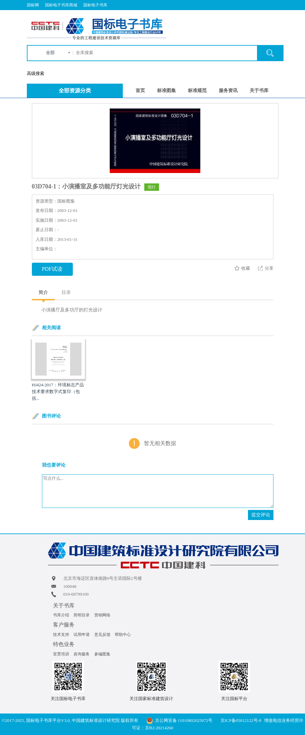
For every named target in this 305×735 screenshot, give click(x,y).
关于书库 (259, 90)
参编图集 (102, 654)
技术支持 (61, 634)
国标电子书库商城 (61, 5)
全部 (50, 52)
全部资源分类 (75, 90)
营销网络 (102, 615)
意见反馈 (102, 634)
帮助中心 (123, 634)
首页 (140, 90)
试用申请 (81, 634)
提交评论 (260, 514)
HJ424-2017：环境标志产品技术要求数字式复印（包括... (58, 391)
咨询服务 (81, 654)
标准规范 (197, 90)
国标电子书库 (95, 5)
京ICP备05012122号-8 (240, 720)
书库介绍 (61, 615)
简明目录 (81, 615)
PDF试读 (52, 269)
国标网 (33, 5)
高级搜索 (35, 73)
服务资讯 (228, 90)
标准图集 (166, 90)
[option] (58, 370)
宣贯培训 (61, 654)
